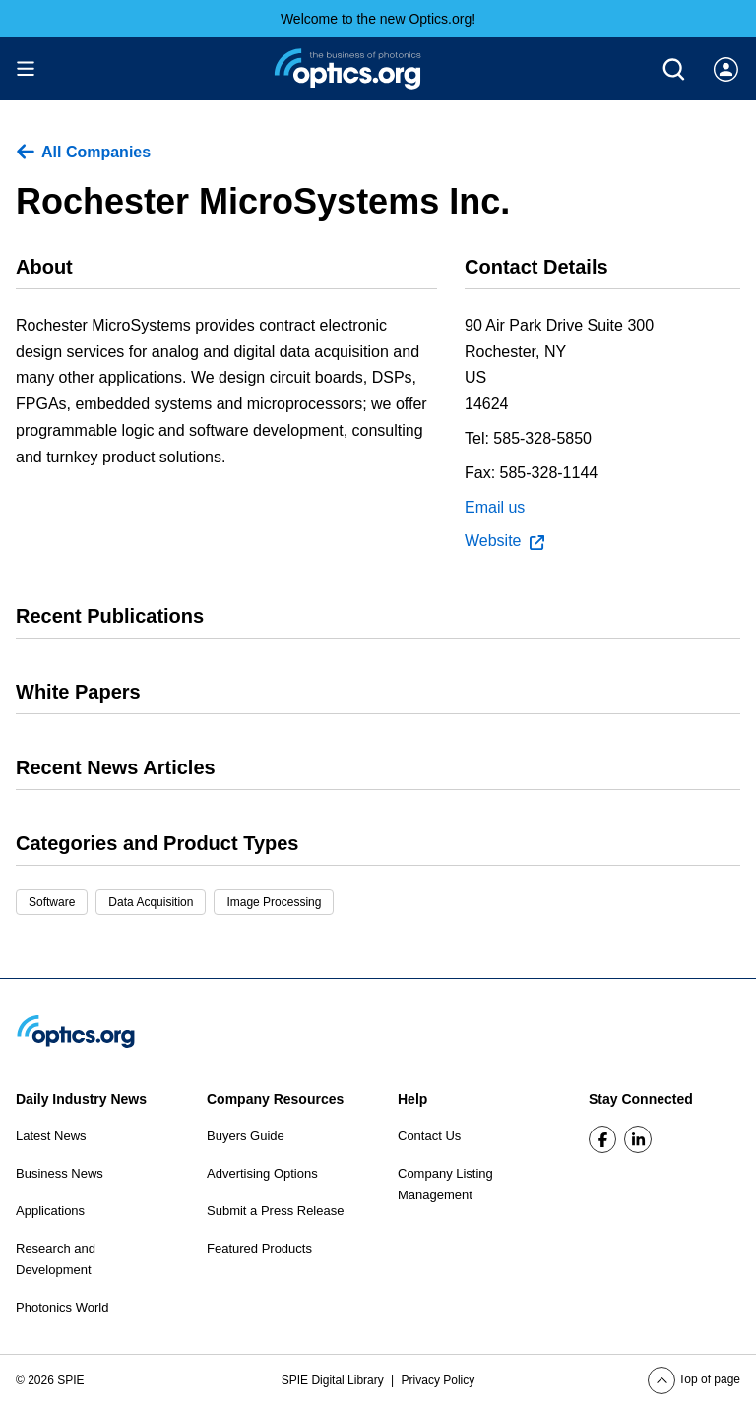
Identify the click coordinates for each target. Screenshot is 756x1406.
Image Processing (273, 902)
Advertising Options (262, 1173)
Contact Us (429, 1136)
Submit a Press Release (275, 1210)
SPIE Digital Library (334, 1380)
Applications (50, 1210)
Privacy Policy (438, 1380)
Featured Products (259, 1248)
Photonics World (62, 1307)
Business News (59, 1173)
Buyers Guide (245, 1136)
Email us (495, 507)
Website (504, 541)
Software (52, 902)
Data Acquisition (150, 902)
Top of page (694, 1379)
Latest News (51, 1136)
